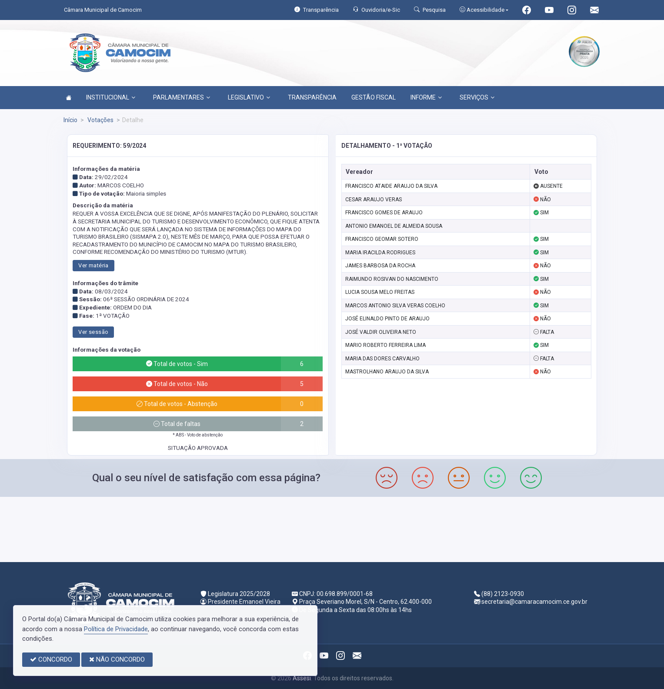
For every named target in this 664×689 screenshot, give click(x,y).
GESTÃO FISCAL (373, 97)
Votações (99, 119)
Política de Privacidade (116, 629)
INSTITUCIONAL (110, 97)
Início (70, 119)
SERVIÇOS (477, 97)
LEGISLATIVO (249, 97)
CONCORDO (51, 659)
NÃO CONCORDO (117, 659)
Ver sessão (93, 332)
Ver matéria (93, 265)
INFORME (426, 97)
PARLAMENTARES (181, 97)
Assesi (302, 678)
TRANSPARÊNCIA (312, 97)
